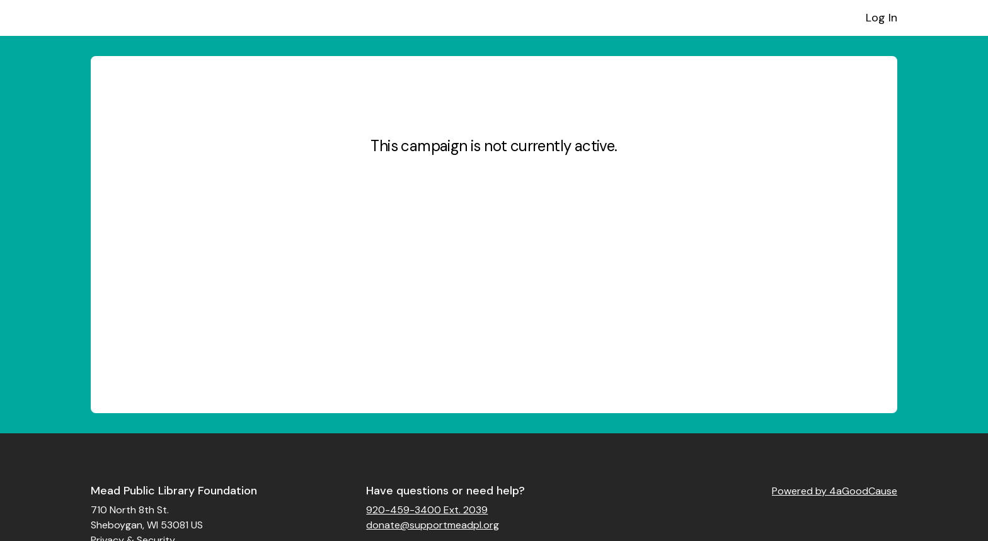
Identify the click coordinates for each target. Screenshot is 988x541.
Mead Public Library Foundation (174, 490)
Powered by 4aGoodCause (834, 491)
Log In (881, 17)
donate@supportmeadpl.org (432, 525)
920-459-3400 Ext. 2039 (427, 509)
